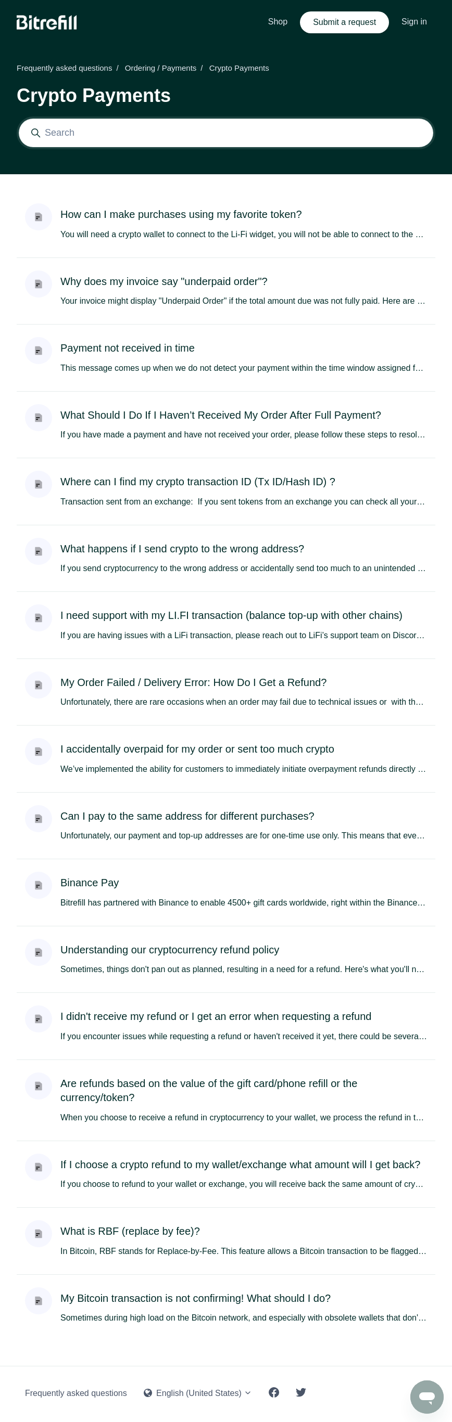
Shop (277, 21)
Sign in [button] (414, 21)
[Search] (226, 133)
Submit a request (344, 22)
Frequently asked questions (64, 67)
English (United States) (198, 1393)
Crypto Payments (239, 67)
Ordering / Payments (161, 67)
